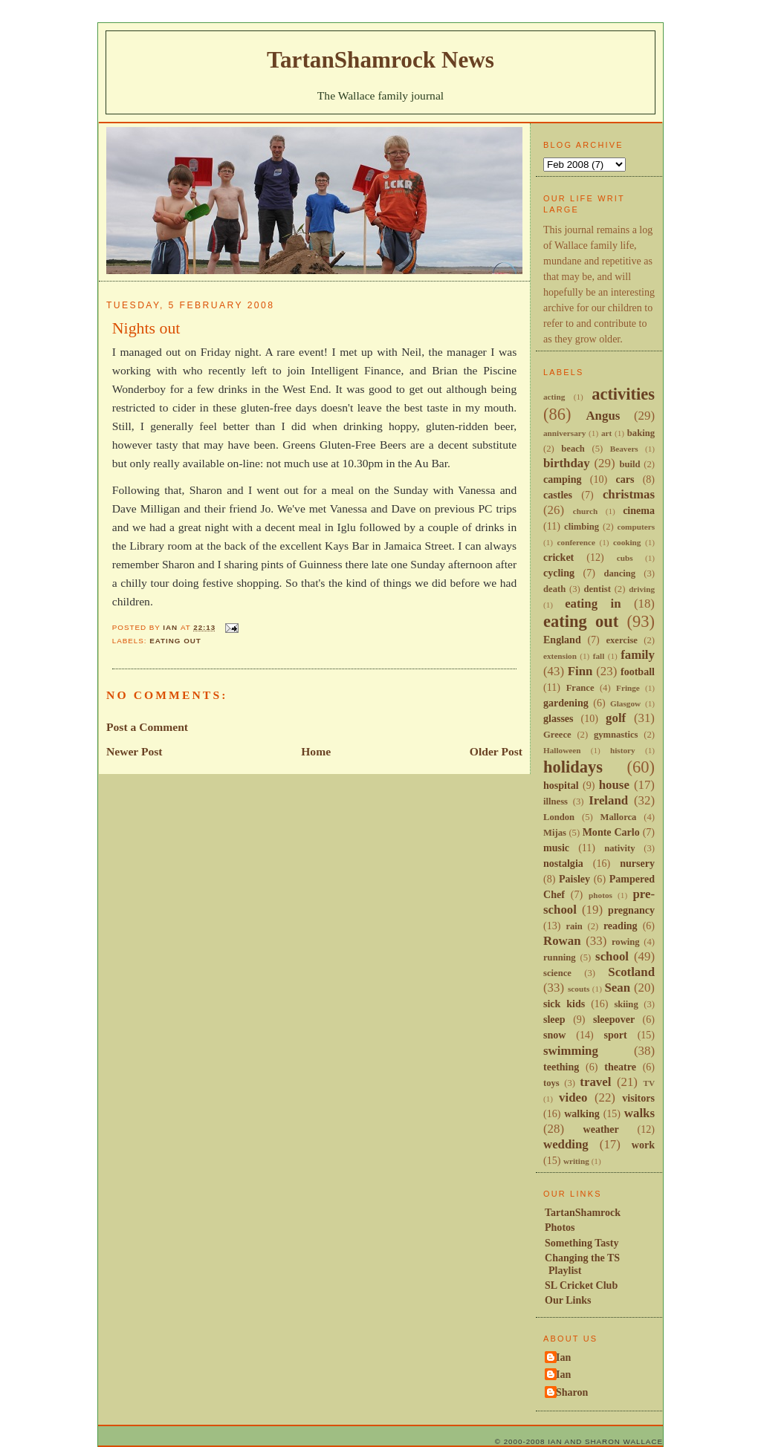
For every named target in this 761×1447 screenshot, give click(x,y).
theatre (620, 1067)
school (612, 956)
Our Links (568, 1300)
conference (576, 542)
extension (560, 655)
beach (573, 448)
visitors (638, 1098)
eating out (175, 641)
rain (574, 926)
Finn (580, 671)
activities (623, 394)
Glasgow (625, 703)
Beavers (624, 448)
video (573, 1097)
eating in (593, 603)
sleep (554, 1019)
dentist (596, 589)
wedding (566, 1144)
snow (554, 1035)
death (554, 589)
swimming (570, 1051)
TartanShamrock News (380, 60)
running (559, 957)
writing (576, 1161)
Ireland (608, 800)
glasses (558, 718)
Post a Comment (147, 727)
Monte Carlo (611, 832)
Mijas (554, 832)
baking (641, 433)
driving (642, 589)
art (606, 433)
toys (551, 1083)
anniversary (564, 433)
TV (649, 1083)
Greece (557, 734)
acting (554, 396)
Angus (603, 416)
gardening (566, 703)
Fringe (628, 687)
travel (595, 1082)
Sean (617, 988)
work (643, 1145)
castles (557, 495)
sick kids (564, 1003)
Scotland (631, 972)
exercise (622, 640)
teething (561, 1067)
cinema (639, 510)
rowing (626, 942)
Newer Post (134, 751)
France (580, 688)
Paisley (574, 879)
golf (616, 718)
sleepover (614, 1019)
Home (316, 751)
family (638, 655)
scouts (578, 988)
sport (615, 1035)
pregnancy (631, 910)
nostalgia (563, 863)
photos (600, 895)
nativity (619, 848)
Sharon (572, 1392)
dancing (619, 573)
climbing (581, 526)
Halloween (561, 750)
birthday (566, 463)
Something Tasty (581, 1243)
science (557, 973)
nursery (637, 863)
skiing (626, 1004)
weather (601, 1129)
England (562, 640)
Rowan (562, 941)
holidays (573, 767)
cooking (627, 542)
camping (562, 479)
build (629, 464)
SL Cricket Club (581, 1285)
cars (624, 479)
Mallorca (618, 817)
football (638, 671)
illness (555, 801)
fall (599, 655)
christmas (629, 494)
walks (639, 1113)
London (558, 817)
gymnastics (616, 734)
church (585, 511)
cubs (625, 557)
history (622, 750)
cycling (558, 573)
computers (636, 526)
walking (582, 1113)
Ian (563, 1357)
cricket (558, 557)
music (556, 847)
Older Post (496, 751)
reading (620, 925)
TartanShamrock (583, 1212)
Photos (560, 1227)
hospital (561, 785)
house (614, 785)
